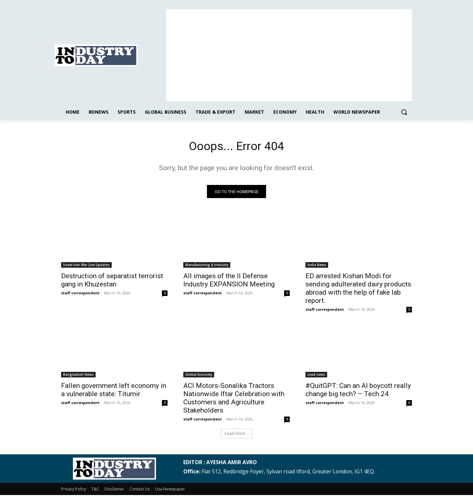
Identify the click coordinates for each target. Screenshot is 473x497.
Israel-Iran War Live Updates (86, 266)
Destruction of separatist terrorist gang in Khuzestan (112, 282)
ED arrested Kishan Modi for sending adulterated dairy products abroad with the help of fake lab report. (358, 290)
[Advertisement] (289, 55)
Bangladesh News (78, 376)
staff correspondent (80, 294)
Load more (236, 435)
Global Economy (198, 376)
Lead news (316, 376)
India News (316, 266)
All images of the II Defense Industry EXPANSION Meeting (229, 282)
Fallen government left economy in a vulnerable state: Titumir (113, 392)
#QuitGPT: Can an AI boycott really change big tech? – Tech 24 (358, 392)
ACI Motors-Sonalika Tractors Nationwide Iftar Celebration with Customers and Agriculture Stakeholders (233, 400)
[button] (404, 112)
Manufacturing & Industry (206, 266)
